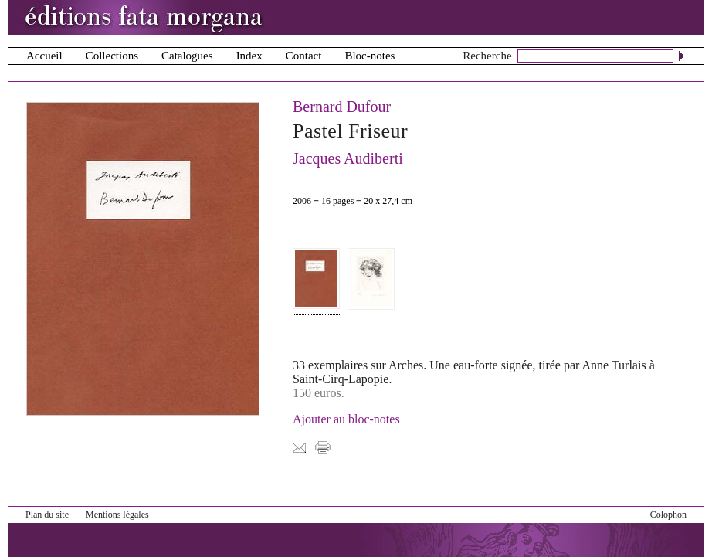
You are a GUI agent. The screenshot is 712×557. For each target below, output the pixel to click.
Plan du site (47, 514)
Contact (304, 55)
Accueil (44, 55)
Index (249, 55)
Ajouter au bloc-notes (346, 419)
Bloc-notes (369, 55)
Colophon (668, 514)
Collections (112, 55)
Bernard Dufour (342, 106)
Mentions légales (117, 514)
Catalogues (187, 55)
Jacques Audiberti (348, 158)
